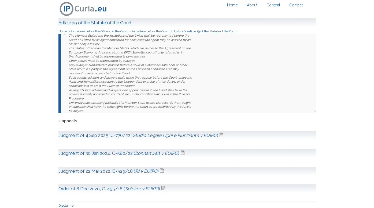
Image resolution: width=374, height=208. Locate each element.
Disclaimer (66, 205)
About (252, 5)
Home (232, 5)
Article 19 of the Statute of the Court (212, 31)
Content (273, 5)
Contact (296, 5)
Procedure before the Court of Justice (157, 31)
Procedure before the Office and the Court (100, 31)
